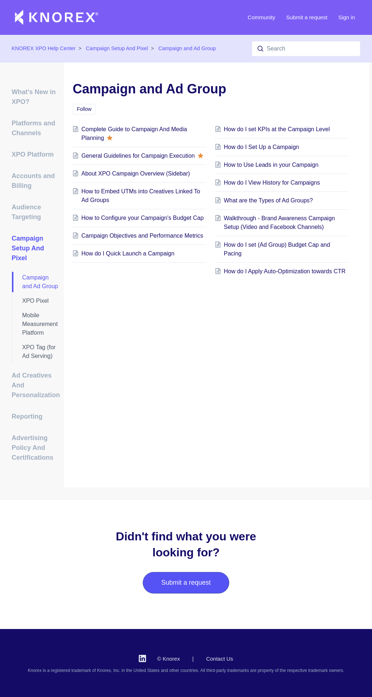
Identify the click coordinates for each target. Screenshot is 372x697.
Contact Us (219, 659)
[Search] (306, 48)
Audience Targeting (26, 212)
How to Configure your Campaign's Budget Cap (142, 218)
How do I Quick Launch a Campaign (127, 253)
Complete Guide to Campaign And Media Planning (134, 133)
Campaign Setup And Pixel (117, 48)
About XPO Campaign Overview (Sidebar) (135, 173)
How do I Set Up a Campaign (261, 147)
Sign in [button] (346, 17)
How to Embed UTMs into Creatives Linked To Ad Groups (140, 195)
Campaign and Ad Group (187, 48)
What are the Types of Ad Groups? (268, 200)
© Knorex (168, 659)
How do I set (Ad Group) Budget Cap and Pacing (277, 249)
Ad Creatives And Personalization (36, 385)
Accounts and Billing (33, 180)
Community (261, 17)
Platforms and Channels (33, 128)
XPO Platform (33, 154)
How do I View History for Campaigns (272, 183)
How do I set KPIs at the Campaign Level (277, 129)
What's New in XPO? (34, 96)
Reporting (27, 416)
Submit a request (306, 17)
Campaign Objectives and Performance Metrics (142, 236)
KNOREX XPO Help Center (44, 48)
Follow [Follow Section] (84, 109)
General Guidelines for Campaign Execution (142, 156)
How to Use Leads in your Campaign (271, 165)
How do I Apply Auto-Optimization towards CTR (284, 271)
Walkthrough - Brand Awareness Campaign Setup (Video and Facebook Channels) (279, 222)
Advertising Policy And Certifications (32, 447)
